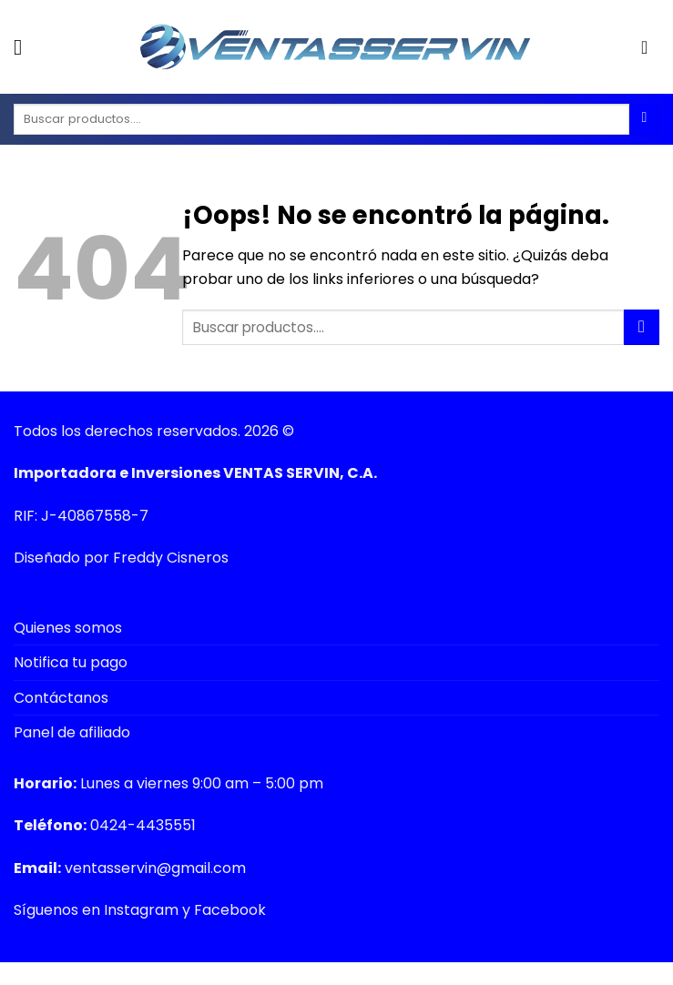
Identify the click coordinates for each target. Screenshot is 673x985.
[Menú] (25, 47)
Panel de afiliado (72, 732)
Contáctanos (61, 697)
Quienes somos (68, 627)
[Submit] (641, 327)
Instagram (141, 909)
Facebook (230, 909)
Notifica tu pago (70, 662)
